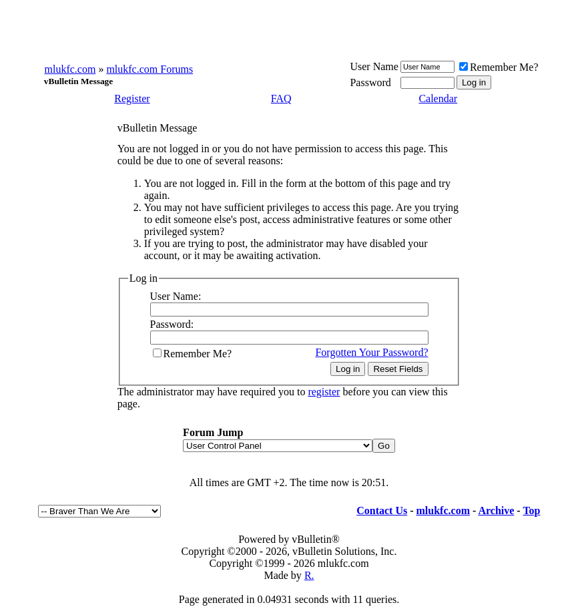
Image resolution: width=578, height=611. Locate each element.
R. (309, 575)
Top (531, 510)
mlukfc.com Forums (149, 69)
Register (132, 98)
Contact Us (381, 510)
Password (370, 82)
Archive (496, 510)
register (324, 391)
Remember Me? (499, 67)
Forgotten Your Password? (371, 352)
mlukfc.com (70, 69)
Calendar (437, 98)
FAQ (281, 98)
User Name (374, 66)
